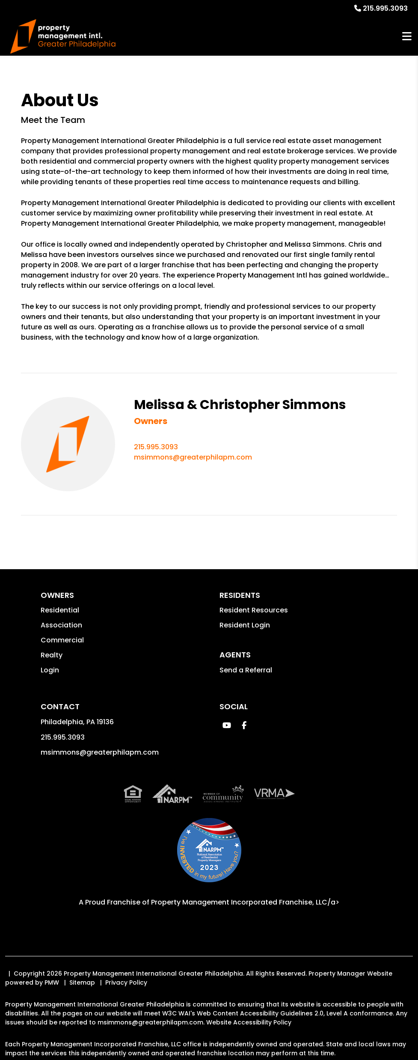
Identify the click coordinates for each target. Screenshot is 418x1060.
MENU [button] (407, 36)
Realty (51, 655)
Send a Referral (245, 670)
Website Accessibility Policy (248, 1022)
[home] (62, 36)
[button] (226, 725)
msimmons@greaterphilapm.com (193, 457)
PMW (51, 982)
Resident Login (244, 625)
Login (50, 670)
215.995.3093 (385, 8)
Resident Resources (253, 610)
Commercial (62, 640)
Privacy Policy (126, 982)
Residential (60, 610)
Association (61, 625)
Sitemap (82, 982)
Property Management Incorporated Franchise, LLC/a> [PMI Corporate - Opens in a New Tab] (245, 902)
